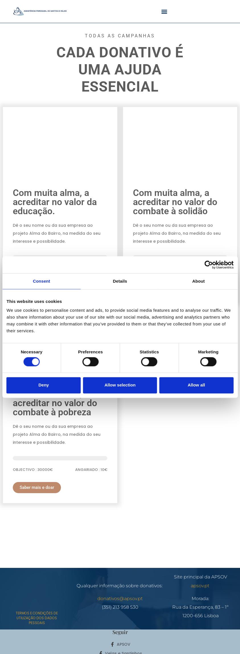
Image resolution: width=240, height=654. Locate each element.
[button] (164, 11)
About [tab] (198, 281)
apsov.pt (200, 585)
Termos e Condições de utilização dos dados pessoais (37, 618)
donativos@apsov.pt (120, 598)
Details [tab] (120, 281)
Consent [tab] (41, 281)
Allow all (196, 385)
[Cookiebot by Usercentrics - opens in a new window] (208, 264)
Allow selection (120, 385)
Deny (43, 385)
